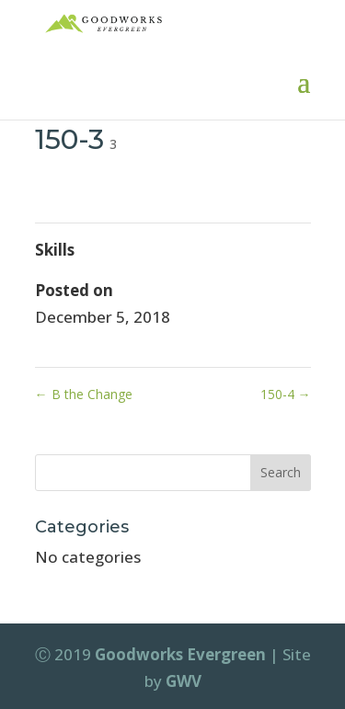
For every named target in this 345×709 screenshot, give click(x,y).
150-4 (285, 394)
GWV (183, 681)
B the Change (83, 394)
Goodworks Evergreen (180, 654)
